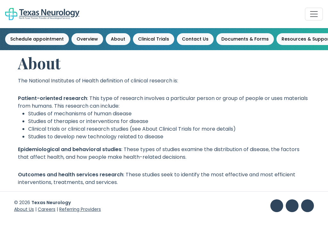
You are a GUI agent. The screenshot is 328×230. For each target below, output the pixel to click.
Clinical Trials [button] (153, 39)
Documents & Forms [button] (245, 39)
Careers (46, 209)
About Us (24, 209)
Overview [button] (87, 39)
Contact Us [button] (195, 39)
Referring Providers (80, 209)
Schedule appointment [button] (37, 39)
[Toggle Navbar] (314, 14)
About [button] (118, 39)
